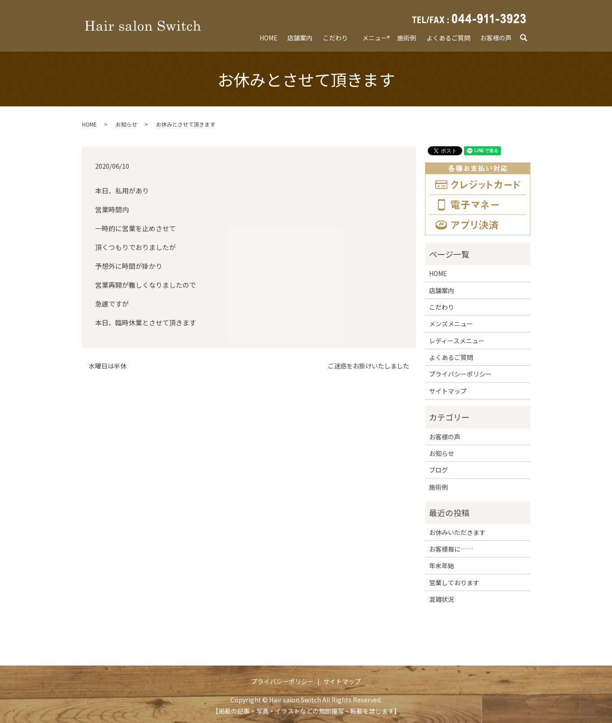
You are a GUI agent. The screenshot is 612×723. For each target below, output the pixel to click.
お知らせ (126, 124)
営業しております (454, 582)
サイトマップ (448, 390)
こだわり (335, 37)
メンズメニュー (451, 323)
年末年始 (441, 565)
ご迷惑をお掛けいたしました (368, 366)
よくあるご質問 (448, 37)
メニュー (374, 37)
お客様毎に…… (451, 548)
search (527, 37)
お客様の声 (496, 37)
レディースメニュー (457, 340)
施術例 (407, 37)
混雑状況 (441, 599)
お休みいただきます (457, 532)
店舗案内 (300, 37)
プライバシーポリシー (460, 373)
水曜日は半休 (107, 366)
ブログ (438, 469)
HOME (269, 37)
